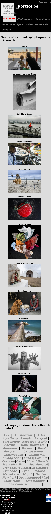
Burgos (9, 451)
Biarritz (9, 445)
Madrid (40, 471)
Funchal (42, 464)
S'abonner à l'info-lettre (37, 489)
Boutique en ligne (12, 24)
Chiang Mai (36, 454)
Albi (6, 435)
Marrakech (11, 474)
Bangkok (40, 438)
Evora (23, 464)
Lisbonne (10, 471)
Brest (42, 448)
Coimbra (41, 458)
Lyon (25, 471)
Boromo (27, 448)
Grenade (8, 467)
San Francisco (18, 484)
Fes (31, 464)
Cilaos (28, 458)
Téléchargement (8, 491)
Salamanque (35, 480)
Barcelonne (11, 441)
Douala (43, 461)
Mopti (27, 474)
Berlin (42, 441)
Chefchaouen (13, 454)
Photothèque (25, 19)
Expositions (42, 19)
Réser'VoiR (41, 24)
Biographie (17, 489)
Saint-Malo (11, 480)
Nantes (40, 474)
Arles (41, 435)
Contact (6, 29)
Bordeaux (10, 448)
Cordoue (8, 461)
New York (9, 477)
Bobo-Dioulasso (32, 445)
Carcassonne (33, 451)
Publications (25, 491)
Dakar (20, 461)
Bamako (26, 438)
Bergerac (29, 441)
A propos (5, 489)
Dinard (31, 461)
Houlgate (23, 467)
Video (29, 24)
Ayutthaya (10, 438)
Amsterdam (23, 435)
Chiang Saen (11, 458)
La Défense (39, 467)
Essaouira (9, 464)
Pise (44, 477)
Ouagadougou (29, 477)
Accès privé (45, 2)
